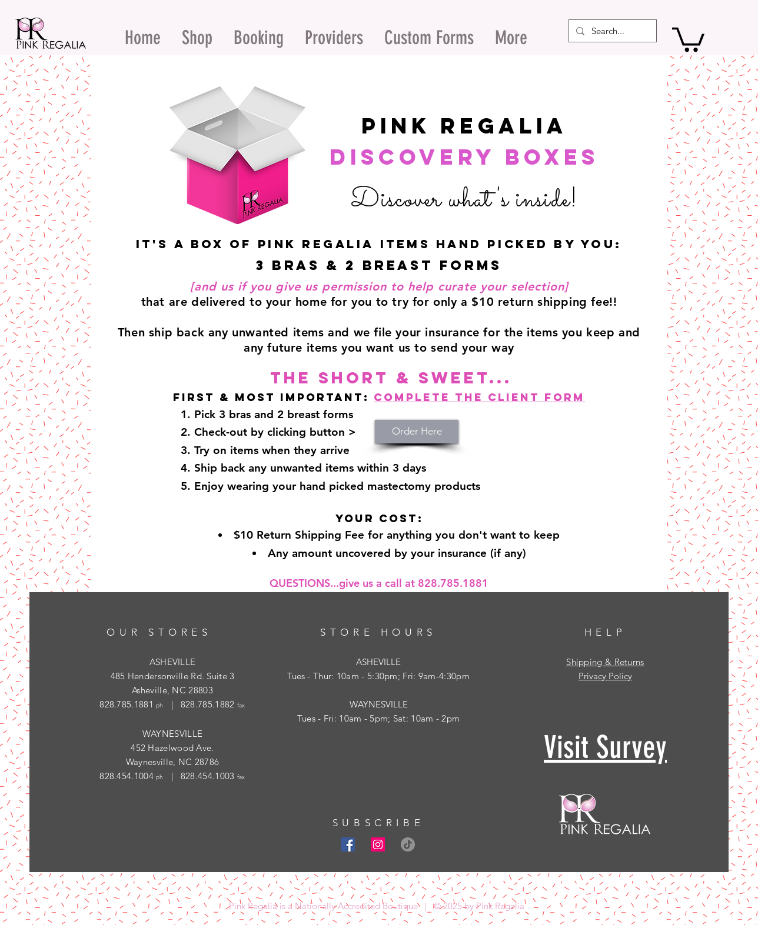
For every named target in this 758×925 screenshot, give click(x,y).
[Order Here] (416, 431)
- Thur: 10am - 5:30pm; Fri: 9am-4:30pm (387, 676)
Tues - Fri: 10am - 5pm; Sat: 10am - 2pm (378, 718)
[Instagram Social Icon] (378, 844)
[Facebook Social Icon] (348, 844)
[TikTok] (408, 844)
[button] (688, 38)
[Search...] (611, 31)
